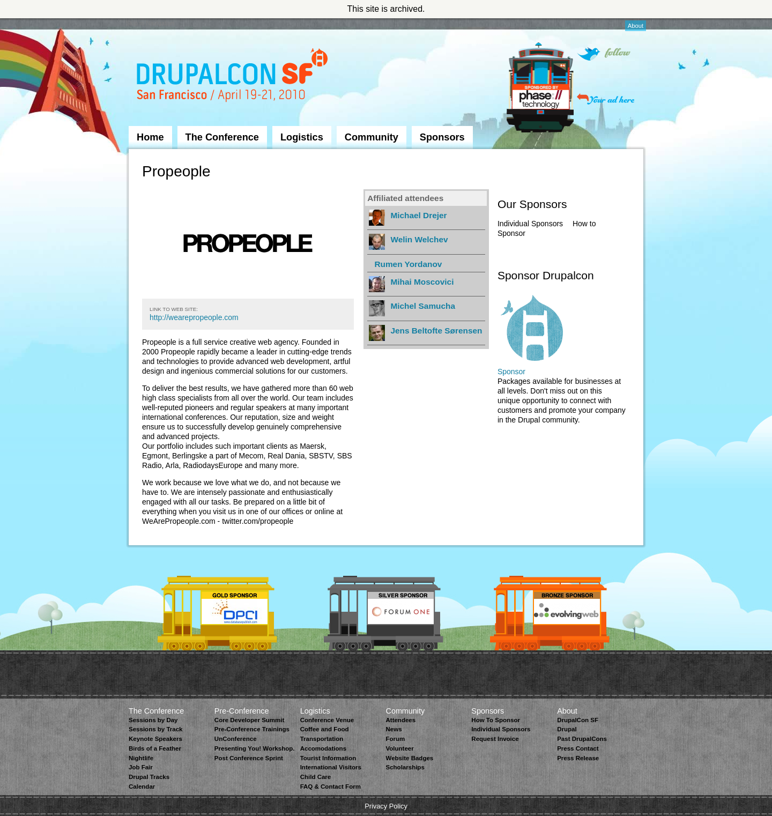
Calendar (142, 786)
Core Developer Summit (249, 720)
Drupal (566, 729)
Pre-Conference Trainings (252, 729)
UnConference (235, 739)
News (393, 729)
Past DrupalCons (582, 739)
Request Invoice (494, 739)
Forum (395, 739)
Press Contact (577, 748)
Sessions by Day (153, 720)
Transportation (322, 739)
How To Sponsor (495, 720)
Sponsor (511, 371)
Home (150, 137)
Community (371, 137)
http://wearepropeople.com (194, 317)
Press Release (578, 758)
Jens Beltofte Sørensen (436, 330)
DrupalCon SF (577, 720)
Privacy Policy (386, 806)
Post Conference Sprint (248, 758)
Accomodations (323, 748)
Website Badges (409, 758)
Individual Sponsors (530, 223)
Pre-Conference (241, 711)
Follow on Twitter (603, 54)
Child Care (315, 777)
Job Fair (141, 767)
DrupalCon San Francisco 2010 (233, 77)
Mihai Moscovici (422, 281)
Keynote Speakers (155, 739)
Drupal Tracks (149, 777)
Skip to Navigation (150, 23)
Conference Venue (327, 720)
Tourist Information (328, 758)
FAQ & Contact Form (330, 786)
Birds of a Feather (155, 748)
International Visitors (330, 767)
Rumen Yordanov (408, 264)
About (635, 26)
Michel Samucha (422, 305)
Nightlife (141, 758)
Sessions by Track (156, 729)
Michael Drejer (418, 215)
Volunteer (399, 748)
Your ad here (605, 99)
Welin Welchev (419, 239)
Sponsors (442, 137)
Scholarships (404, 767)
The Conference (222, 137)
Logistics (301, 137)
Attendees (400, 720)
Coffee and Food (324, 729)
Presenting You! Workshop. (254, 748)
